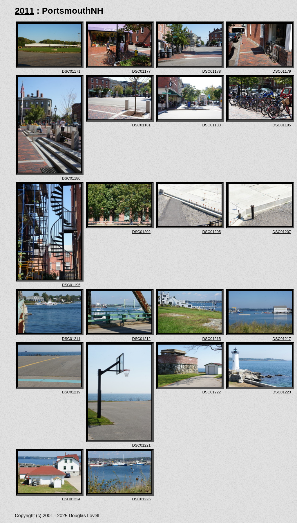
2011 (24, 10)
